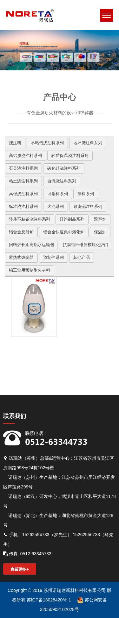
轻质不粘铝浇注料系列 (29, 219)
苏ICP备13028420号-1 (48, 599)
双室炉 (100, 219)
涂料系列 (85, 193)
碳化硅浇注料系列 (63, 168)
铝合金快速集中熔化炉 (63, 232)
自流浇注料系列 (61, 181)
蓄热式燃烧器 (21, 257)
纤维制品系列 (72, 219)
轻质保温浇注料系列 (70, 155)
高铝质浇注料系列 (25, 155)
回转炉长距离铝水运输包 (31, 244)
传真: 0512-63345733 (27, 553)
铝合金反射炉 (21, 232)
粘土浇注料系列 (23, 181)
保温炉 (100, 232)
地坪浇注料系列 (87, 142)
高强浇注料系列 (23, 193)
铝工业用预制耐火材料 (29, 270)
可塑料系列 (57, 193)
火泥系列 (55, 206)
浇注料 (15, 142)
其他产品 (81, 257)
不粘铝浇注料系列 (47, 142)
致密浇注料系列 (87, 206)
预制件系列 (53, 257)
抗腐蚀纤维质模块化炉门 (85, 244)
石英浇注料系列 (23, 168)
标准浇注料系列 (23, 206)
